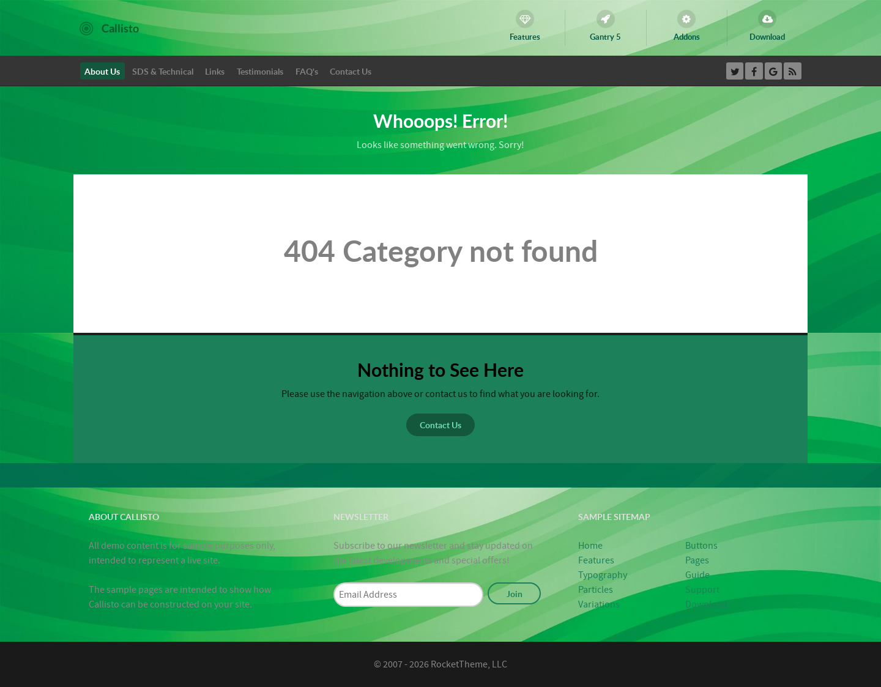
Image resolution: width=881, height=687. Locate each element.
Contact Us (440, 424)
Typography (602, 575)
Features (596, 560)
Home (590, 546)
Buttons (701, 546)
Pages (697, 560)
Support (702, 590)
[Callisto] (109, 27)
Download (706, 604)
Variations (599, 604)
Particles (595, 590)
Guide (697, 575)
